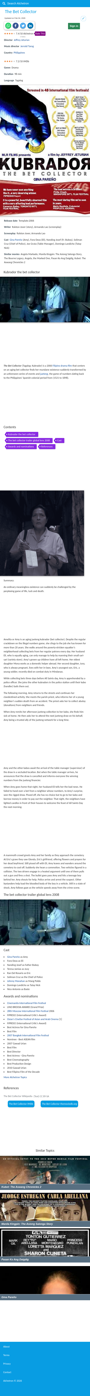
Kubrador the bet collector (21, 434)
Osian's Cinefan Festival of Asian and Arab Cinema (32, 1019)
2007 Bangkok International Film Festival (28, 1035)
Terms (6, 1355)
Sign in (74, 26)
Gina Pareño (16, 239)
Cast (59, 440)
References (47, 446)
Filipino (56, 365)
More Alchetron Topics (15, 1077)
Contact (7, 1372)
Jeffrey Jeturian (21, 40)
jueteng (44, 373)
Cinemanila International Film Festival (26, 1003)
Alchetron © (12, 1380)
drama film (66, 365)
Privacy (7, 1363)
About (6, 1346)
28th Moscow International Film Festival (27, 1011)
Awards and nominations (21, 446)
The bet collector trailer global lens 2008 (29, 440)
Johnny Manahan (16, 981)
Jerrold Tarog (27, 46)
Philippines (19, 52)
